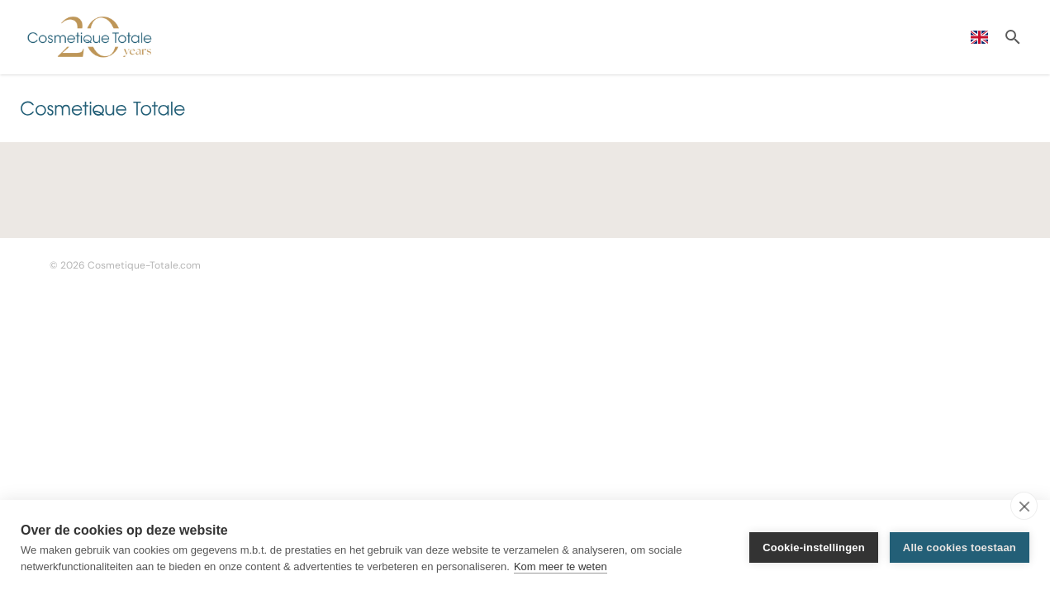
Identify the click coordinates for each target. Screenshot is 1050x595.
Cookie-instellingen (814, 547)
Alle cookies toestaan (959, 547)
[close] (1024, 506)
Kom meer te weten (560, 566)
